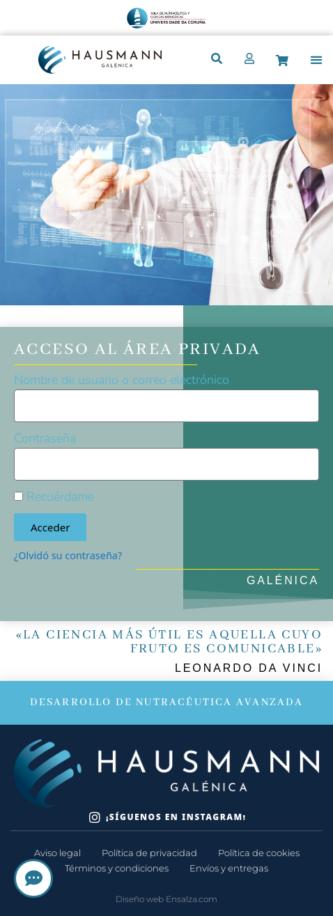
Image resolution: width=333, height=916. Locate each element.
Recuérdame (54, 496)
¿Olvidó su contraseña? (68, 555)
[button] (316, 60)
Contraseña (45, 438)
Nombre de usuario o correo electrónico (121, 379)
